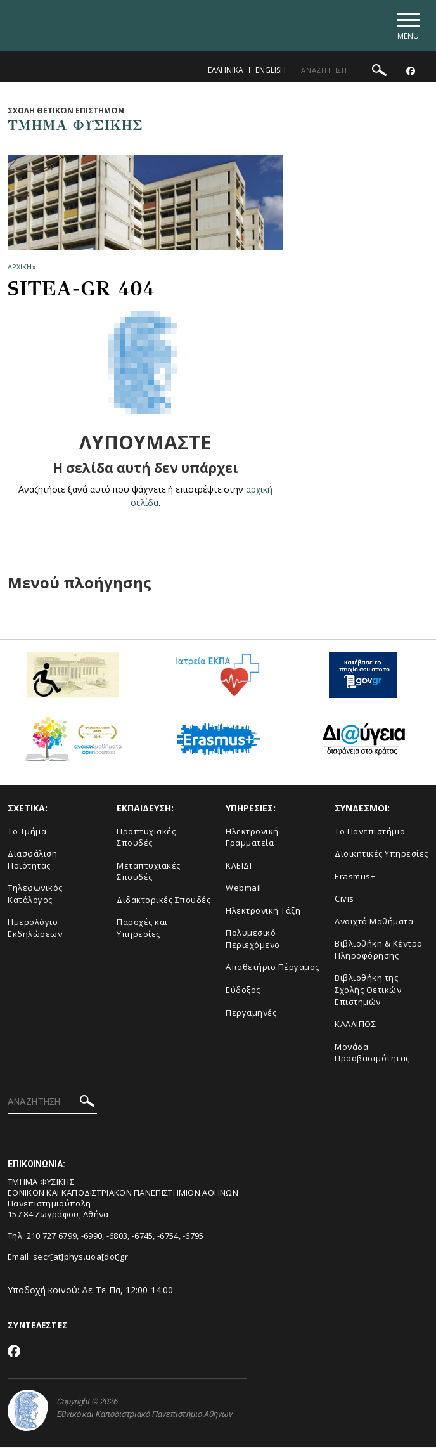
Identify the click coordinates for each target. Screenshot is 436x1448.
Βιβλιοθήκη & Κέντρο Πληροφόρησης (379, 951)
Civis (344, 900)
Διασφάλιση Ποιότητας (32, 861)
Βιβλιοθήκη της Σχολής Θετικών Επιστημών (368, 991)
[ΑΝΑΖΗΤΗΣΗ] (345, 72)
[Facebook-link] (410, 72)
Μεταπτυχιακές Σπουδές (149, 872)
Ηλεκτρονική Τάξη (263, 911)
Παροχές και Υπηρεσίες (142, 929)
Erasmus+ (355, 877)
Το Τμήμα (27, 832)
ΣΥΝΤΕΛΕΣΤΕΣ (38, 1327)
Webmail (244, 889)
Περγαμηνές (251, 1013)
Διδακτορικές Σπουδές (163, 901)
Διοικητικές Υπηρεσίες (381, 855)
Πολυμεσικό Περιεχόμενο (253, 940)
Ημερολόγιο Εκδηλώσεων (35, 929)
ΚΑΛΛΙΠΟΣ (355, 1025)
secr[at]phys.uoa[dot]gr (80, 1258)
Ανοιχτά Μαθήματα (374, 922)
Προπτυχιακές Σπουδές (146, 838)
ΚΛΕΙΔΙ (239, 866)
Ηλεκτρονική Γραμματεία (252, 838)
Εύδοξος (243, 991)
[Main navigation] (406, 26)
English (270, 71)
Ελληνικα (225, 71)
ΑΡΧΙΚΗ (19, 268)
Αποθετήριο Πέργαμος (272, 968)
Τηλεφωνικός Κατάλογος (35, 895)
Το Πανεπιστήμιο (370, 832)
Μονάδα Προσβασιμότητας (372, 1054)
